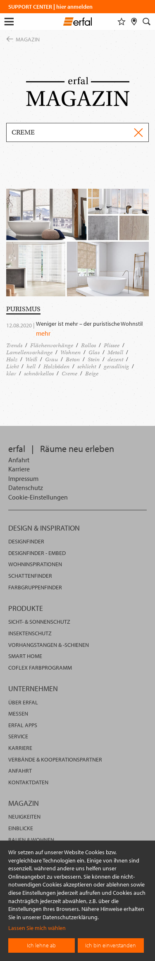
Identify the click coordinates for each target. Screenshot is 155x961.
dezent (115, 359)
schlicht (86, 366)
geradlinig (116, 366)
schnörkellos (39, 373)
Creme (69, 373)
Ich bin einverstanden (110, 945)
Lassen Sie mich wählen (37, 928)
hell (31, 366)
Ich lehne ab (41, 945)
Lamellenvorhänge (29, 352)
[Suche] (147, 21)
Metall (115, 352)
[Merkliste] (121, 21)
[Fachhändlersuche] (134, 21)
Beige (91, 373)
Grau (51, 359)
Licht (12, 366)
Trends (14, 345)
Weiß (31, 359)
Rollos (88, 345)
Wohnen (70, 352)
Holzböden (56, 366)
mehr (43, 333)
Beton (73, 359)
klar (11, 373)
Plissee (111, 345)
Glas (94, 352)
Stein (94, 359)
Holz (11, 359)
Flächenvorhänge (51, 345)
